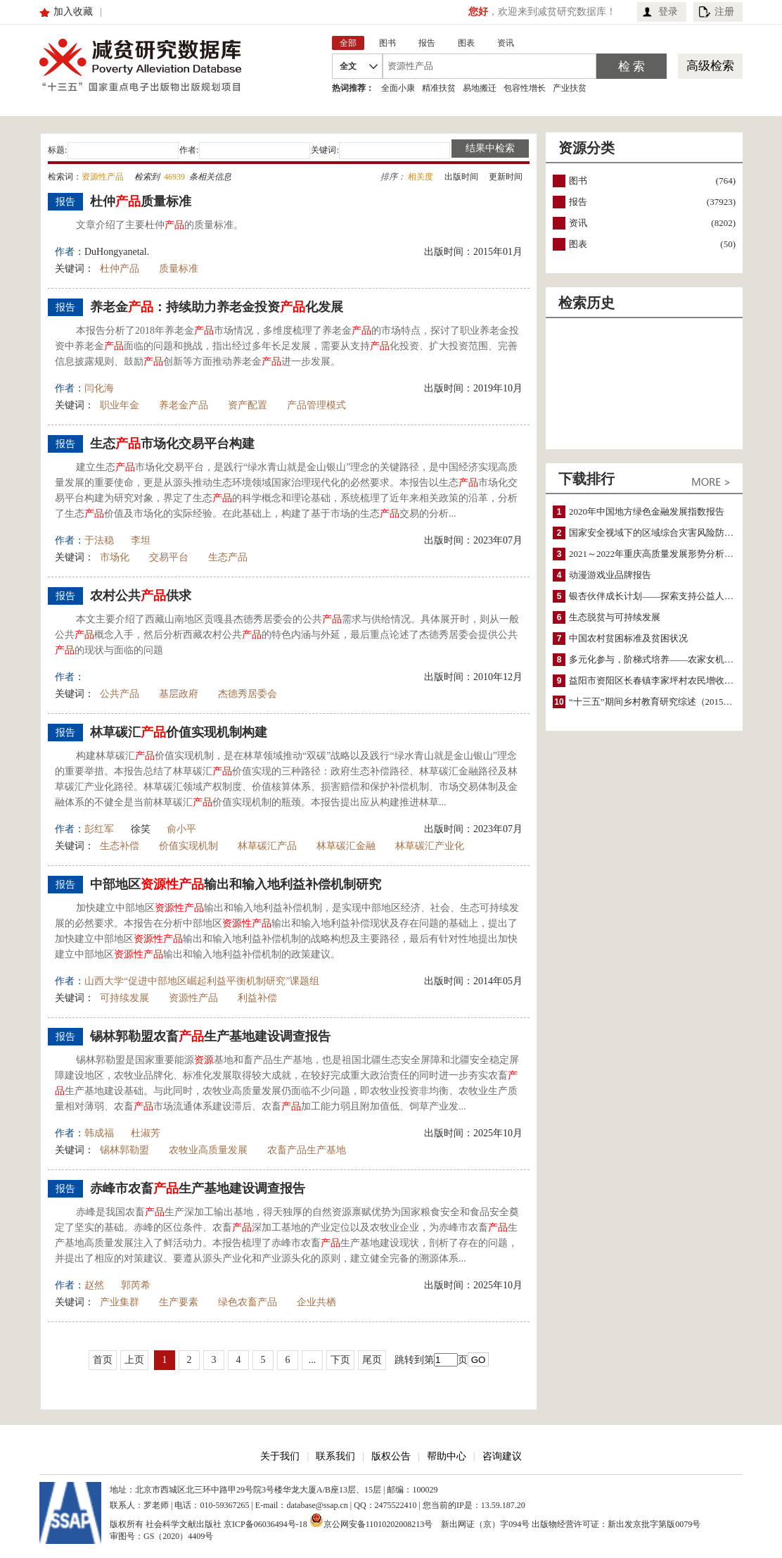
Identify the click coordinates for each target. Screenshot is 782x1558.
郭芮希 (135, 1285)
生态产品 (228, 557)
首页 (103, 1360)
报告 (578, 201)
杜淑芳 (145, 1133)
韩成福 (99, 1133)
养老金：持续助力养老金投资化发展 (216, 307)
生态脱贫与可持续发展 (614, 617)
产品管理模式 (316, 405)
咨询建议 (502, 1456)
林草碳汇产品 (267, 846)
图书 (578, 180)
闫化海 (99, 388)
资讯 (578, 223)
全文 (348, 66)
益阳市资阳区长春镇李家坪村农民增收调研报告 (665, 680)
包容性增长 (525, 88)
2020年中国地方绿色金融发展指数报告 (646, 511)
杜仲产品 (119, 268)
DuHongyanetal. (116, 251)
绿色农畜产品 (247, 1302)
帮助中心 (446, 1456)
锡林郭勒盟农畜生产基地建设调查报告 (210, 1036)
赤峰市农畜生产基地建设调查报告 (197, 1188)
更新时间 (506, 177)
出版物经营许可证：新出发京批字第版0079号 (616, 1524)
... (312, 1360)
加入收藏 (73, 11)
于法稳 (99, 540)
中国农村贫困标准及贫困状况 (628, 638)
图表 (578, 244)
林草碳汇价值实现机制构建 (178, 732)
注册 (724, 11)
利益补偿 (257, 998)
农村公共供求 (140, 596)
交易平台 (168, 557)
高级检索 (710, 66)
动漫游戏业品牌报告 (610, 575)
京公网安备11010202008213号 (371, 1520)
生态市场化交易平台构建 (172, 443)
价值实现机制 (188, 846)
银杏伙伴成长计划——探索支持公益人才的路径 (665, 596)
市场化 (114, 557)
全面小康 (398, 88)
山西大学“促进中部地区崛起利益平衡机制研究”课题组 (201, 981)
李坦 (140, 540)
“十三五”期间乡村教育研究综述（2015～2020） (664, 701)
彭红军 (99, 829)
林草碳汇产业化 (429, 846)
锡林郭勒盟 (124, 1150)
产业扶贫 (569, 88)
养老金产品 (183, 405)
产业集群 (119, 1302)
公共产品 (119, 694)
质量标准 (178, 268)
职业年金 (119, 405)
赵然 (94, 1285)
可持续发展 (124, 998)
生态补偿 (119, 846)
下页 (340, 1360)
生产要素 (178, 1302)
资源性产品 (193, 998)
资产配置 (247, 405)
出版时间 (461, 177)
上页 (134, 1360)
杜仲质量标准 (140, 201)
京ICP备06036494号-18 (265, 1524)
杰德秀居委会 (247, 694)
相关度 (420, 177)
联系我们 (335, 1456)
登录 (668, 11)
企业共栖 (316, 1302)
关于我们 (280, 1456)
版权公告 (391, 1456)
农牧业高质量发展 (208, 1150)
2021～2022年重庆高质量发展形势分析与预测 (660, 553)
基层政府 (178, 694)
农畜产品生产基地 (306, 1150)
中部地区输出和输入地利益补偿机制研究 (235, 884)
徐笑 (140, 829)
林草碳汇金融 (346, 846)
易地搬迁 (479, 88)
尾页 (372, 1360)
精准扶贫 (439, 88)
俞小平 (181, 829)
